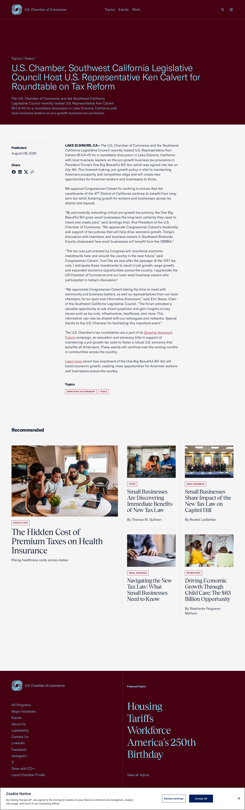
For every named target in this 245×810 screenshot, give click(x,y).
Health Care (20, 523)
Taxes (28, 58)
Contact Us (19, 736)
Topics (110, 9)
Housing (144, 706)
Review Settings (174, 798)
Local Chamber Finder (28, 775)
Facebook (19, 749)
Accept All (201, 798)
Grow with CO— (23, 768)
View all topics (138, 775)
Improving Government (81, 391)
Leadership (20, 730)
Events (123, 9)
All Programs (21, 705)
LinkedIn (18, 743)
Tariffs (140, 718)
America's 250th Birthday (161, 748)
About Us (18, 724)
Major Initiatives (23, 711)
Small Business (138, 573)
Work (136, 9)
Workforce (194, 573)
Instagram (19, 756)
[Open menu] (231, 9)
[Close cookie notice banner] (239, 798)
